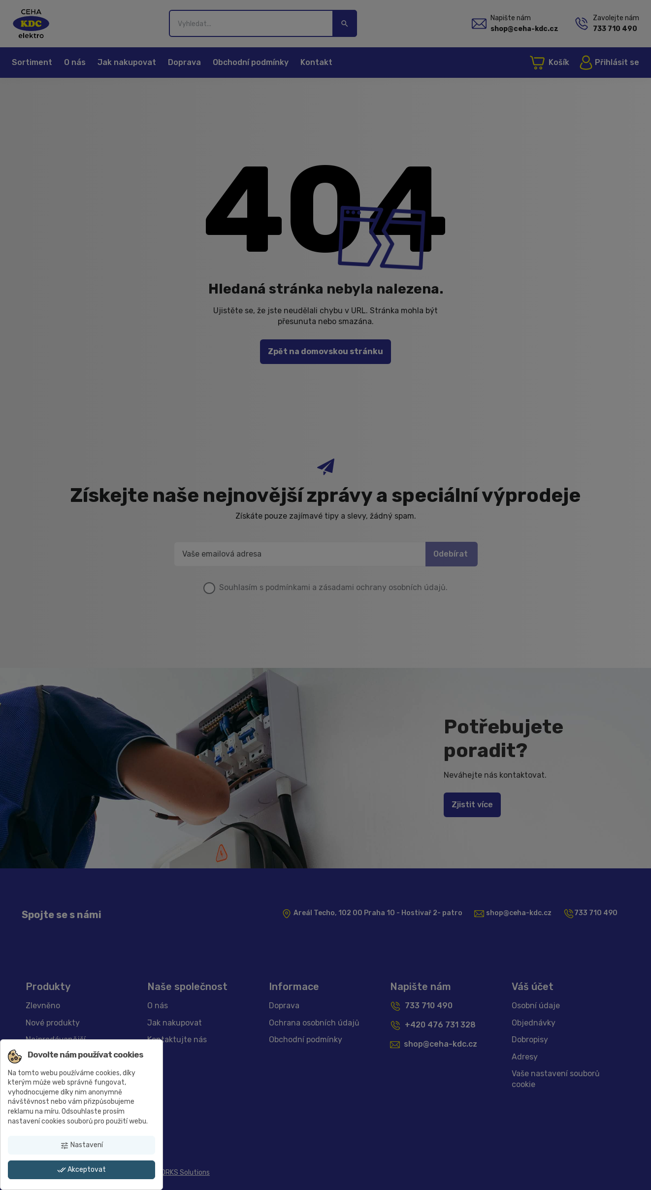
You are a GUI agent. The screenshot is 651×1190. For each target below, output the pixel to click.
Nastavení (81, 1145)
